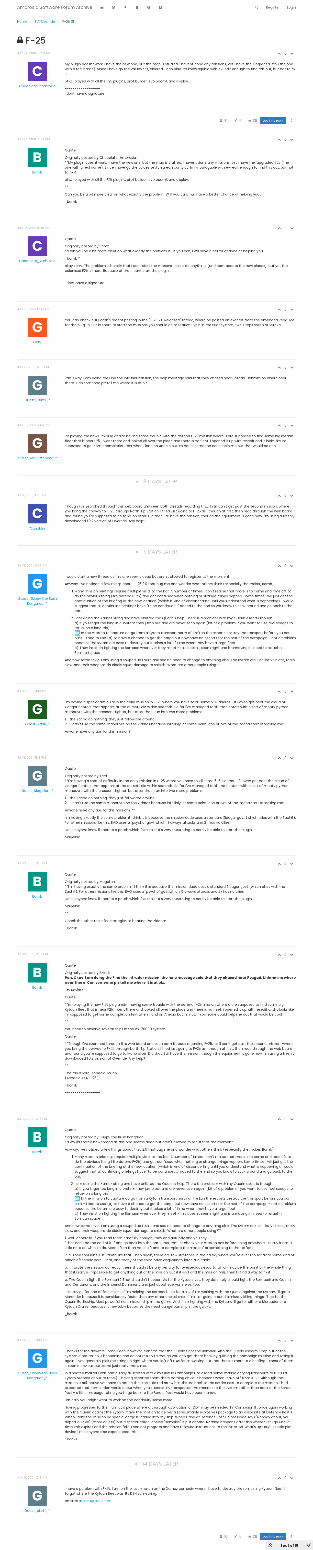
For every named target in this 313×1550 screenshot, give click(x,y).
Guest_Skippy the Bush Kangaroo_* (37, 601)
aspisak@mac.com (95, 1500)
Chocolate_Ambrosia (37, 86)
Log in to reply (273, 120)
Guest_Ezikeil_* (37, 400)
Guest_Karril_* (37, 724)
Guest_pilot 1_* (37, 1510)
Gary (37, 342)
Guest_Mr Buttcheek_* (37, 458)
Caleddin (37, 528)
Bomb (37, 172)
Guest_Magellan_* (37, 790)
